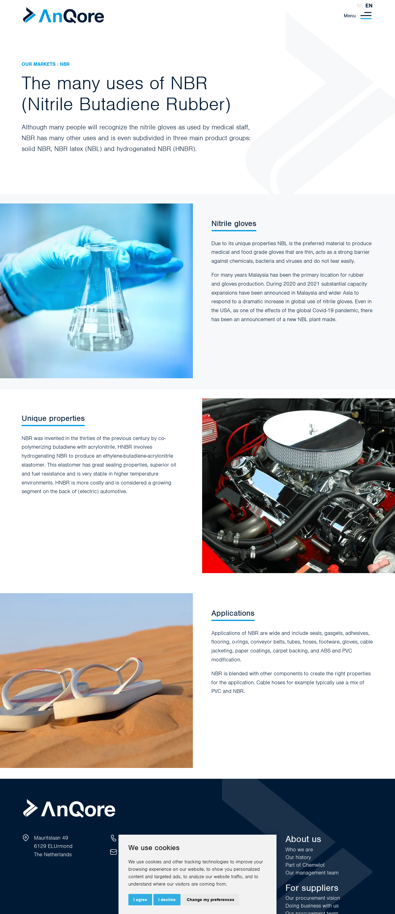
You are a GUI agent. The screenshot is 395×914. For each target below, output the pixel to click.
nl (360, 5)
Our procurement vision (312, 898)
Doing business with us (312, 905)
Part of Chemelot (305, 865)
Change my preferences (210, 899)
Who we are (299, 849)
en (368, 5)
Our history (298, 857)
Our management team (312, 872)
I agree (140, 899)
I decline (167, 899)
